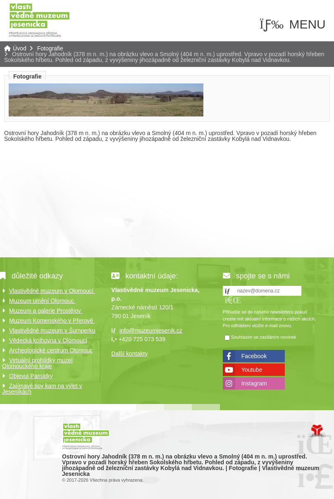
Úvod (39, 19)
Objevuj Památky (31, 376)
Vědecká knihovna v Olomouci (48, 340)
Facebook (254, 356)
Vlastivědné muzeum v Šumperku (52, 330)
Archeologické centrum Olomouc (51, 350)
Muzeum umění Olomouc (42, 300)
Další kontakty (129, 353)
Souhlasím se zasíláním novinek (263, 337)
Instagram (254, 383)
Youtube (251, 369)
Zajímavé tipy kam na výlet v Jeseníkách (42, 389)
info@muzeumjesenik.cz (150, 330)
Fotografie (50, 48)
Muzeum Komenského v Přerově (52, 320)
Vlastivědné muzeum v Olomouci (52, 291)
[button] (233, 300)
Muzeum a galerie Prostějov (45, 310)
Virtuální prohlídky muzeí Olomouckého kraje (37, 363)
